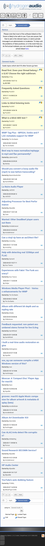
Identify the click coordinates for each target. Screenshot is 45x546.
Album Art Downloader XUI (15, 417)
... (12, 55)
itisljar (7, 283)
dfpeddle (12, 208)
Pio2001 (12, 92)
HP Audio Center (10, 465)
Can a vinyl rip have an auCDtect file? (20, 237)
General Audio (22, 25)
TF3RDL (11, 483)
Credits (17, 535)
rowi (10, 367)
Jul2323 (11, 190)
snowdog (12, 241)
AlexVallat (12, 421)
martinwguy (9, 373)
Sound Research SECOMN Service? (19, 450)
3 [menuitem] (9, 55)
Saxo (10, 385)
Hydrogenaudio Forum (11, 25)
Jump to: (7, 507)
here (27, 49)
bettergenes (13, 349)
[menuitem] (12, 55)
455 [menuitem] (15, 55)
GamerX (11, 259)
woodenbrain (13, 406)
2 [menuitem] (6, 55)
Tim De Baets (13, 139)
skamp (7, 164)
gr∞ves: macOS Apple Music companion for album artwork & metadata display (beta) (20, 399)
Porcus (7, 445)
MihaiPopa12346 (10, 490)
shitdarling (12, 439)
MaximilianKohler (15, 175)
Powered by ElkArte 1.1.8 (7, 535)
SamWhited (13, 331)
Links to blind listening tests (16, 103)
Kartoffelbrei (9, 182)
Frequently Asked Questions (16, 88)
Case (6, 214)
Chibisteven (9, 319)
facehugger (9, 427)
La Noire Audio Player (12, 186)
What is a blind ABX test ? (14, 118)
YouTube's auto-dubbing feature (17, 480)
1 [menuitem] (3, 55)
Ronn (7, 98)
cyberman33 (13, 157)
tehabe (11, 313)
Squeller (8, 355)
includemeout (13, 226)
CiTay (11, 77)
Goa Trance (9, 265)
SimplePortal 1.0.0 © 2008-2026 (28, 535)
